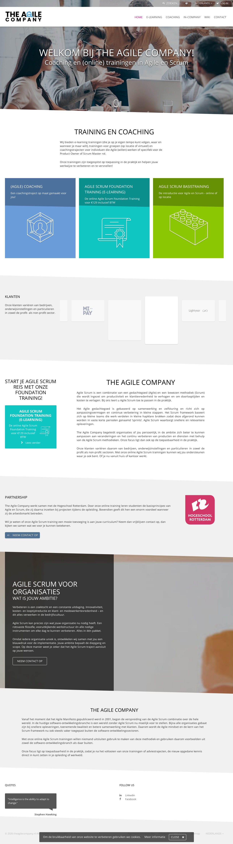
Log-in (222, 3)
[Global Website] (187, 1)
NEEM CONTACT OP (22, 535)
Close (177, 837)
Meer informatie (154, 837)
